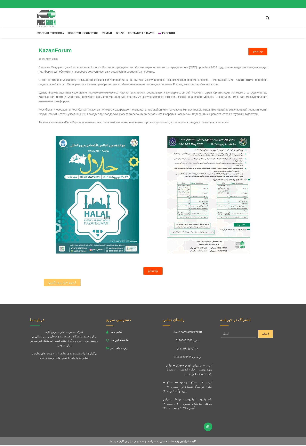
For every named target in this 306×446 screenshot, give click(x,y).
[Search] (267, 18)
